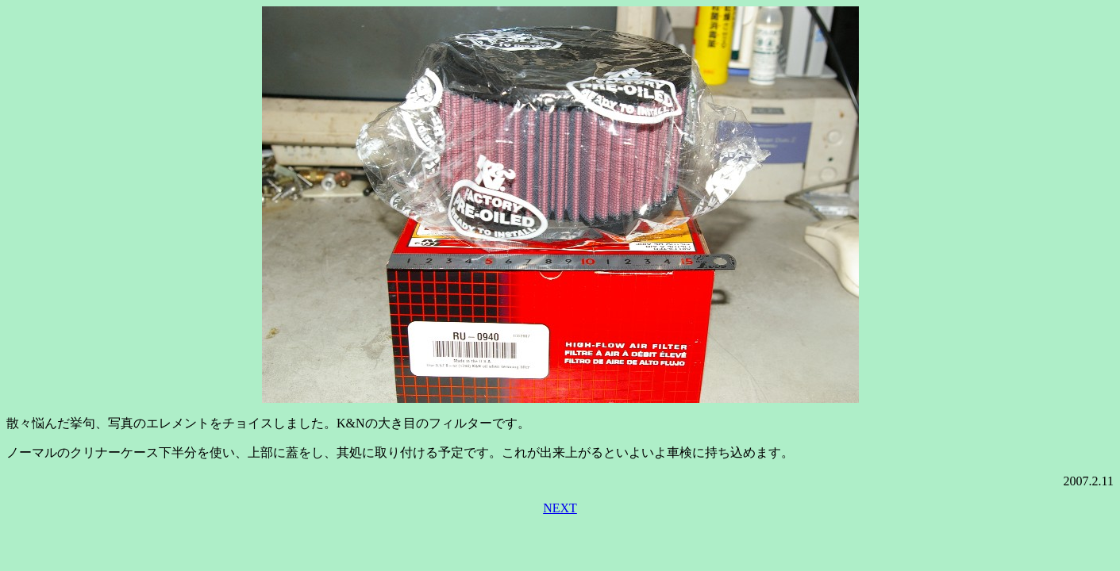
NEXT (560, 508)
